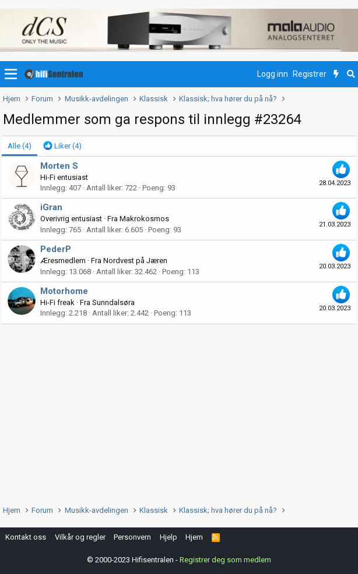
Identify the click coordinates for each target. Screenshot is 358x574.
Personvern (132, 537)
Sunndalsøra (113, 302)
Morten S (59, 166)
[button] (11, 74)
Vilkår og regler (80, 537)
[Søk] (350, 74)
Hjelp (168, 537)
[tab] (62, 146)
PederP (55, 249)
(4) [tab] (19, 145)
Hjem (194, 537)
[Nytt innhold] (336, 74)
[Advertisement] (179, 411)
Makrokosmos (144, 218)
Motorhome (64, 291)
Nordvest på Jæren (135, 260)
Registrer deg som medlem (225, 559)
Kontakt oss (25, 537)
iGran (51, 207)
